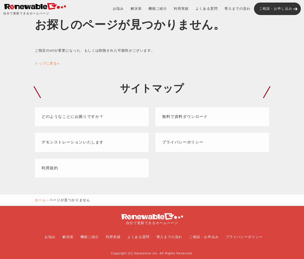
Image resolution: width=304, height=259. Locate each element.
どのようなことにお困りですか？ (73, 116)
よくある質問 (206, 8)
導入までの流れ (237, 8)
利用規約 (50, 168)
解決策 (136, 8)
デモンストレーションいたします (73, 142)
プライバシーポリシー (183, 142)
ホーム (40, 200)
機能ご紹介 (157, 8)
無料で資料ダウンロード (185, 116)
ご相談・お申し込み (275, 8)
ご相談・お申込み (204, 237)
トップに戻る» (47, 63)
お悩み (118, 8)
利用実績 (181, 8)
